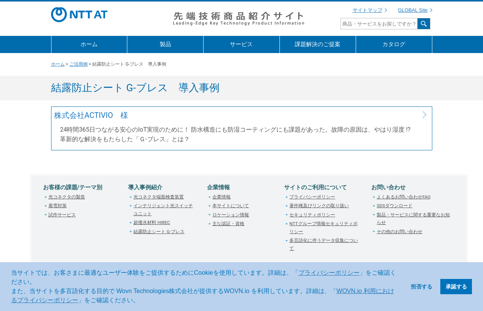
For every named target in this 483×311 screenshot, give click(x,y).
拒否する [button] (421, 287)
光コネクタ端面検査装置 (158, 197)
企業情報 (221, 197)
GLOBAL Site (413, 10)
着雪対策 (57, 205)
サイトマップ (367, 10)
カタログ (393, 44)
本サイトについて (230, 205)
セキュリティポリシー (312, 215)
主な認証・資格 (228, 223)
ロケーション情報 (230, 215)
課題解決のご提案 (317, 44)
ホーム (89, 44)
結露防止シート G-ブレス (159, 231)
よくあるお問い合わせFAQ (403, 197)
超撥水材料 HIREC (151, 222)
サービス (241, 44)
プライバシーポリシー (328, 272)
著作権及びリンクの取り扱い (319, 205)
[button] (142, 301)
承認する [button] (456, 287)
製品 (165, 44)
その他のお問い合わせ (399, 231)
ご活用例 (78, 64)
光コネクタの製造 (66, 197)
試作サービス (62, 215)
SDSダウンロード (394, 205)
